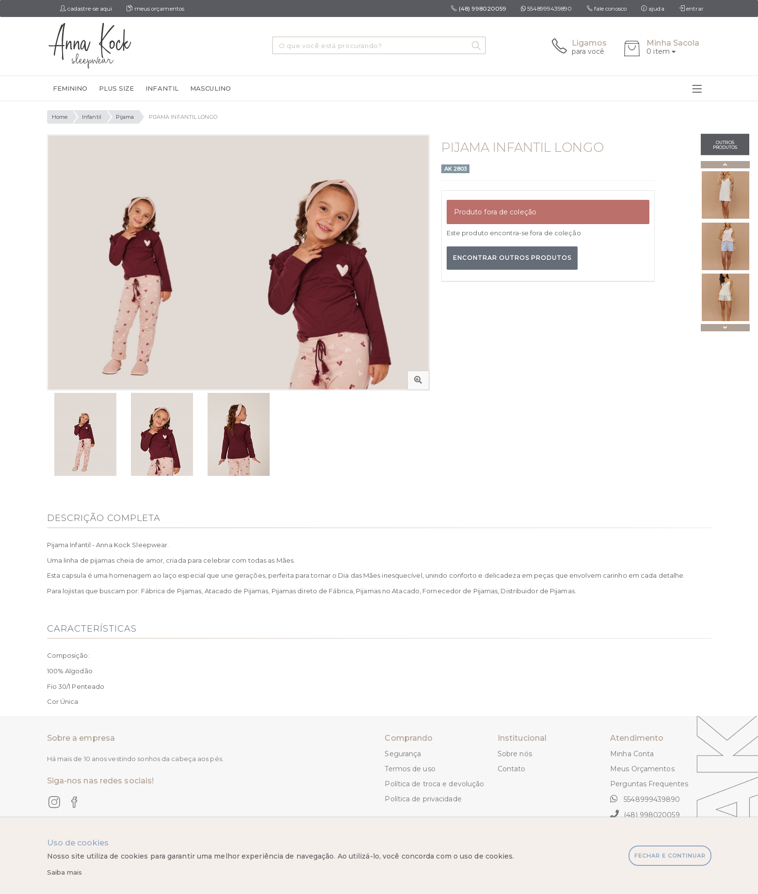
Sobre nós (515, 753)
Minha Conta (632, 753)
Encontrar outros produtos (512, 257)
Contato (512, 768)
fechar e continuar (670, 855)
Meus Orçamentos (642, 768)
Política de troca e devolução (434, 784)
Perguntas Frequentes (649, 784)
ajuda (652, 8)
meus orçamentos (155, 8)
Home (59, 117)
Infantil (91, 117)
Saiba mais (64, 872)
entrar (691, 8)
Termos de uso (410, 768)
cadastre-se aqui (86, 8)
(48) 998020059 (645, 814)
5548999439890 (546, 8)
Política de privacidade (423, 799)
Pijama (125, 117)
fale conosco (607, 8)
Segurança (403, 753)
